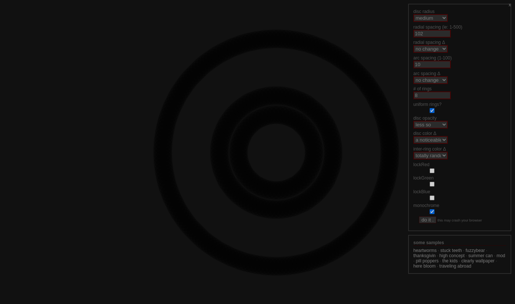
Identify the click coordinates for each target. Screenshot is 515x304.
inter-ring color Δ (429, 149)
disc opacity (425, 118)
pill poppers (427, 260)
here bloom (424, 266)
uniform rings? (427, 104)
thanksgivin (424, 255)
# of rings (422, 88)
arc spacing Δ (426, 73)
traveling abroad (455, 266)
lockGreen (423, 178)
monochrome (426, 205)
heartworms (425, 250)
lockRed (421, 164)
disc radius (423, 11)
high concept (452, 255)
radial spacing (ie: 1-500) (437, 27)
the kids (449, 260)
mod (500, 255)
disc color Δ (424, 133)
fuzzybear (475, 250)
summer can (480, 255)
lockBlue (421, 191)
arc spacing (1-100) (432, 58)
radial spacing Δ (429, 42)
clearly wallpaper (477, 260)
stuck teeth (451, 250)
